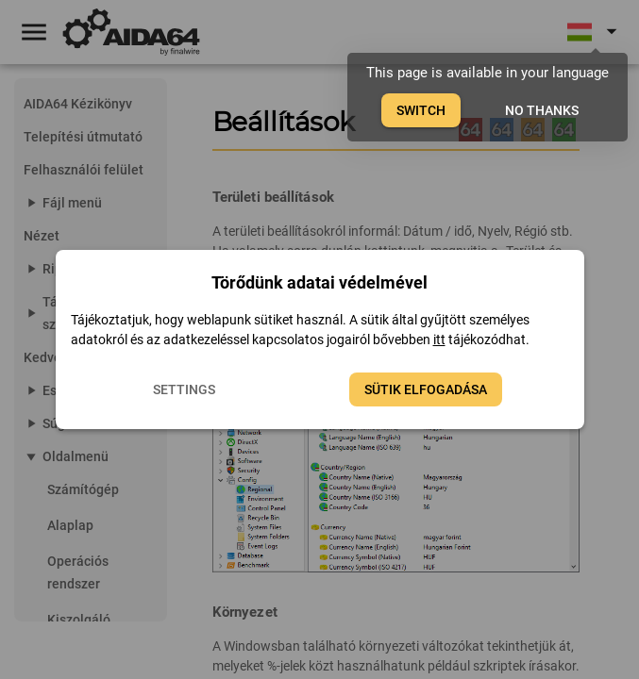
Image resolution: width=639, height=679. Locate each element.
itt (439, 339)
